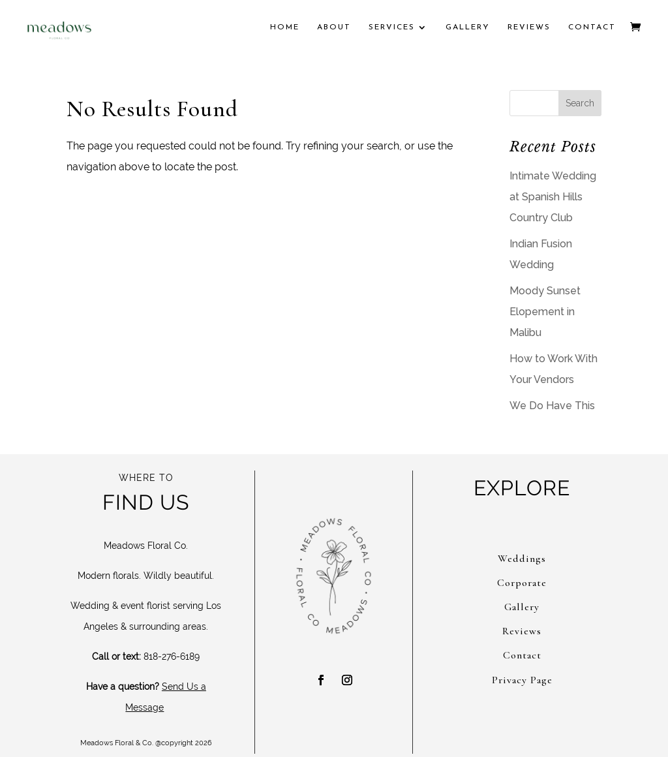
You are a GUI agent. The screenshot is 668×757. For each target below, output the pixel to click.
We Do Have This (552, 405)
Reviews (529, 27)
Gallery (468, 27)
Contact (592, 27)
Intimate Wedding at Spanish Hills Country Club (552, 197)
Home (284, 27)
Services (392, 27)
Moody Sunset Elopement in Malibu (545, 312)
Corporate (522, 582)
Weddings (522, 558)
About (334, 27)
